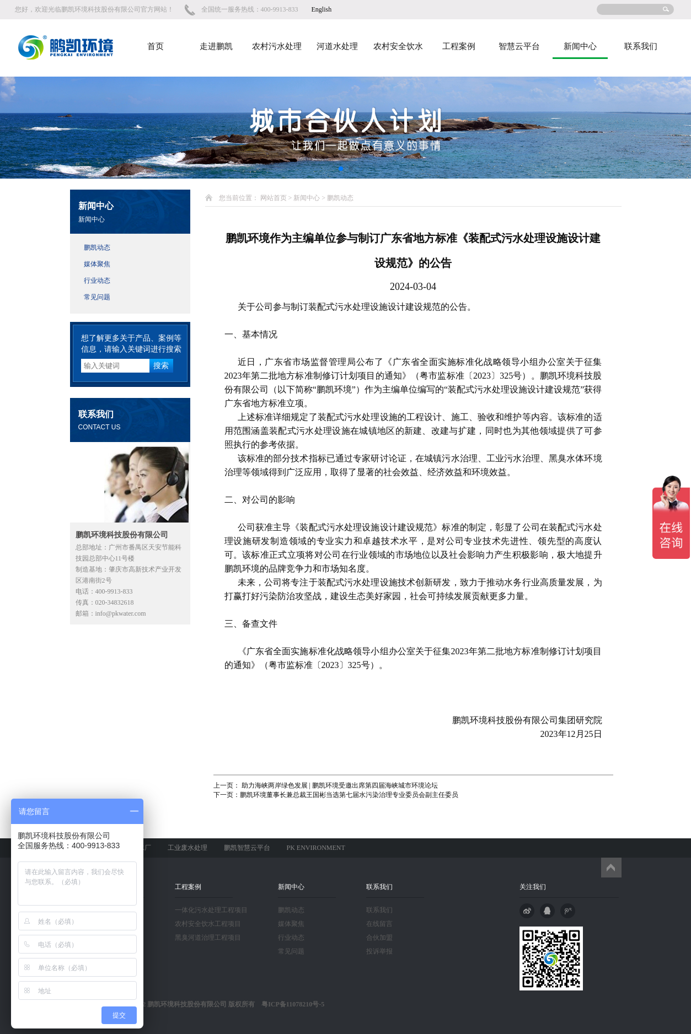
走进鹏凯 (216, 46)
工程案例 (458, 46)
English (322, 9)
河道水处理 (337, 46)
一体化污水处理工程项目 (211, 910)
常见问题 (97, 297)
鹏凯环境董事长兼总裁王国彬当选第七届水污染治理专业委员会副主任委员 (349, 795)
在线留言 (379, 924)
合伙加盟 (379, 937)
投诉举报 (379, 951)
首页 (155, 46)
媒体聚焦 (97, 264)
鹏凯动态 (97, 247)
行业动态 (97, 280)
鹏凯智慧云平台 (247, 848)
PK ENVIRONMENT (316, 848)
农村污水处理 (277, 46)
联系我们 (640, 46)
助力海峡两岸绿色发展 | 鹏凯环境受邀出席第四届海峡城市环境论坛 (339, 785)
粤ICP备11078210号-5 (289, 1004)
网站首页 (273, 198)
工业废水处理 (187, 848)
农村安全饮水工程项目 (208, 924)
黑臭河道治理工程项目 (208, 937)
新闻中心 (580, 46)
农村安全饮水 (398, 46)
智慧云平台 (519, 46)
